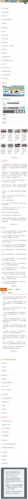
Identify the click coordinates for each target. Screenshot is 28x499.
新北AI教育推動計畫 (7, 19)
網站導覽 (9, 2)
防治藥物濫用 (5, 435)
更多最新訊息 (13, 224)
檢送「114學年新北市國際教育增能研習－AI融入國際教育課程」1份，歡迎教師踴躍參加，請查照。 (14, 303)
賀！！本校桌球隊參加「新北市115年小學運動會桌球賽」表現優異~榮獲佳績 (14, 277)
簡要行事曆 (5, 35)
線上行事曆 (5, 38)
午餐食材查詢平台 (6, 56)
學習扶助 (4, 409)
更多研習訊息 (13, 351)
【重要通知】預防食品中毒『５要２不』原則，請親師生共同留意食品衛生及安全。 (14, 208)
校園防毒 (4, 23)
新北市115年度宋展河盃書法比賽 (10, 212)
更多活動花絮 (13, 157)
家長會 (4, 31)
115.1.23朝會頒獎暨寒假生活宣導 (10, 151)
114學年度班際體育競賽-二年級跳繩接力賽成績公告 (14, 254)
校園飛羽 (4, 459)
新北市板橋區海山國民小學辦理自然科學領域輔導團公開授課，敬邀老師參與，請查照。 (14, 297)
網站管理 (14, 2)
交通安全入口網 (6, 424)
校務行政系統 (5, 12)
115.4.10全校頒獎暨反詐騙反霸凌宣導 (17, 137)
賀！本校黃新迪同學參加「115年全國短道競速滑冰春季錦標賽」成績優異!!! (14, 259)
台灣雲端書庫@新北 (7, 398)
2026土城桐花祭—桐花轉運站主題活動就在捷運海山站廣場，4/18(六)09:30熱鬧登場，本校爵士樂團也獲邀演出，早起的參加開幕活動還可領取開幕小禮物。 (14, 167)
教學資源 (4, 412)
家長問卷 (4, 363)
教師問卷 (4, 370)
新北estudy (5, 386)
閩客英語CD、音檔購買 (8, 46)
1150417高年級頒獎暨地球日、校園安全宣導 (10, 137)
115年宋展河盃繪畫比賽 (8, 200)
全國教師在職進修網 (7, 382)
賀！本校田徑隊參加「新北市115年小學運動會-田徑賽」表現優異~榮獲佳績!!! (14, 268)
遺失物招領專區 (6, 74)
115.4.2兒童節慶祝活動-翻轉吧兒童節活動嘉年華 (24, 137)
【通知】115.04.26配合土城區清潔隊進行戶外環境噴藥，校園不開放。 (14, 196)
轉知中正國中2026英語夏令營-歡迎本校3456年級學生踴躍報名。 (14, 204)
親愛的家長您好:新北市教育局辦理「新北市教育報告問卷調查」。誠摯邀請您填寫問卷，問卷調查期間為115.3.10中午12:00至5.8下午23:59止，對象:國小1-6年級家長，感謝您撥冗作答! (14, 175)
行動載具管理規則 (6, 71)
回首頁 (17, 2)
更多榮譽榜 (13, 286)
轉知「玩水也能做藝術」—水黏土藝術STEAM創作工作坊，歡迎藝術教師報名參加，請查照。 (14, 342)
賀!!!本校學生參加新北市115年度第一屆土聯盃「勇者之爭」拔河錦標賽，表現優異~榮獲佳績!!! (14, 273)
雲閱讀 (4, 405)
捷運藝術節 (5, 463)
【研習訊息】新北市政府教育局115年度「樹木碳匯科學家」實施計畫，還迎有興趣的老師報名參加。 (14, 326)
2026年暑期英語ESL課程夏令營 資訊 (11, 215)
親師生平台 (5, 16)
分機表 (20, 485)
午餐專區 (4, 53)
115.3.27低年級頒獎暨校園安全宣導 (3, 151)
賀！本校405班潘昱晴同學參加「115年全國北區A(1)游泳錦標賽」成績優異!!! (14, 282)
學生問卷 (4, 367)
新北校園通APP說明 (7, 60)
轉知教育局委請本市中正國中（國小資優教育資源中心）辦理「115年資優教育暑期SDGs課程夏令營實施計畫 (14, 220)
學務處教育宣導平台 (7, 421)
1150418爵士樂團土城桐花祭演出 (3, 136)
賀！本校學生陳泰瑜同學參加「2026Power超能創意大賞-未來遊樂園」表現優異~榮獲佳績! (14, 231)
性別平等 (4, 64)
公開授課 (4, 379)
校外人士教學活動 (6, 389)
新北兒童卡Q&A (6, 67)
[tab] (3, 289)
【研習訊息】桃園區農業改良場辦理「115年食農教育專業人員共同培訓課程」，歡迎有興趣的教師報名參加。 (14, 320)
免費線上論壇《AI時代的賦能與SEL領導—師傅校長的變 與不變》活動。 (14, 308)
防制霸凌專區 (5, 432)
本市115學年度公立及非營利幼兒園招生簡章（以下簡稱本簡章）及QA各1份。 (14, 181)
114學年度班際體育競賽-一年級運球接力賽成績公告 (14, 250)
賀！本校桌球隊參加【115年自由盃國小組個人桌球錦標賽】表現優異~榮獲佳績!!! (14, 236)
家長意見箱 (5, 78)
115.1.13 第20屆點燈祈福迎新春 (17, 151)
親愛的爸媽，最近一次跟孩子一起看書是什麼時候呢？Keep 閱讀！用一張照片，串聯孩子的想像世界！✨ (14, 186)
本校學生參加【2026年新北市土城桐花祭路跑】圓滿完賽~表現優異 (14, 241)
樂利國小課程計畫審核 (7, 447)
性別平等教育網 (6, 428)
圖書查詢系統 (5, 402)
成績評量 (4, 49)
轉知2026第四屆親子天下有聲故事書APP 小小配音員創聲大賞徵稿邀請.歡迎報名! (14, 347)
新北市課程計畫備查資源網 (9, 444)
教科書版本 (5, 42)
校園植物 (4, 456)
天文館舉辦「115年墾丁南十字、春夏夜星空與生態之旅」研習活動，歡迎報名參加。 (14, 332)
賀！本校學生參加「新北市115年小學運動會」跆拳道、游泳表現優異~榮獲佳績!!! (14, 264)
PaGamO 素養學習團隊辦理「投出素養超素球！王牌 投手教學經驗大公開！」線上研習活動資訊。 (14, 314)
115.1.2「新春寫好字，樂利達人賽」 (24, 151)
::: (6, 2)
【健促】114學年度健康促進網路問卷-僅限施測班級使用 (14, 191)
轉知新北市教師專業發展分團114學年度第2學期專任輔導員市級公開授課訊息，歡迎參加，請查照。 (14, 337)
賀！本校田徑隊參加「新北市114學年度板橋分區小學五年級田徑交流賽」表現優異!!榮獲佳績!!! (14, 245)
